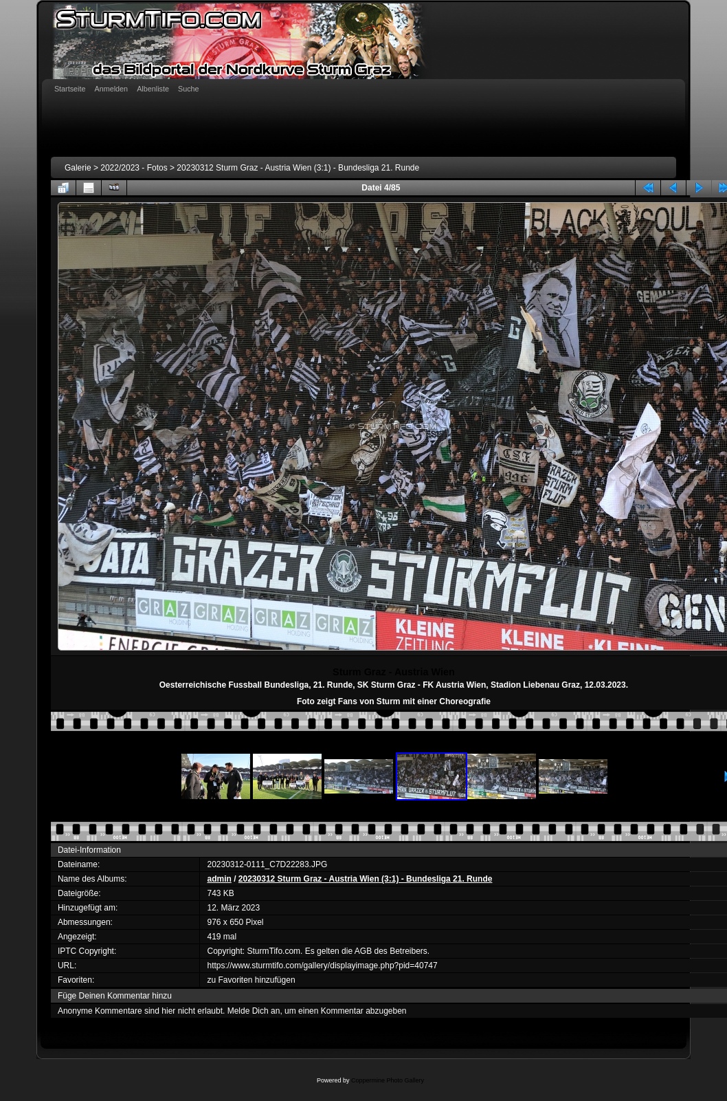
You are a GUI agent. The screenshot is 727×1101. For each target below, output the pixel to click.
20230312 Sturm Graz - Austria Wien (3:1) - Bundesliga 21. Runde (298, 168)
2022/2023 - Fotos (133, 168)
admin (219, 879)
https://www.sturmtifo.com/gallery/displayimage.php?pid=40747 (322, 965)
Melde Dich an (253, 1011)
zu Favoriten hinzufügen (251, 980)
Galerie (78, 168)
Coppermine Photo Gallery (387, 1080)
